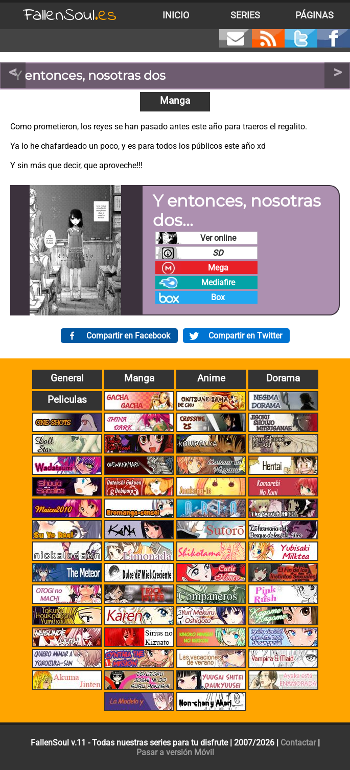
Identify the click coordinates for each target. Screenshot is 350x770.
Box (218, 297)
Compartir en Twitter (245, 336)
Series (245, 15)
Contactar (298, 743)
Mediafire (218, 282)
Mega (218, 268)
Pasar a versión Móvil (175, 752)
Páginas (314, 15)
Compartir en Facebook (128, 336)
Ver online (218, 238)
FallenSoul (70, 16)
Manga (175, 100)
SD (218, 253)
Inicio (175, 15)
